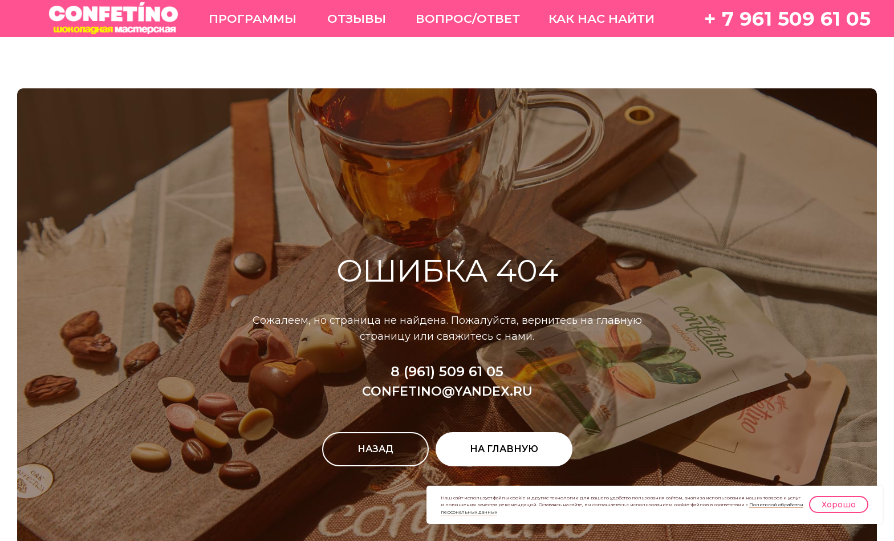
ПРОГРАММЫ (252, 18)
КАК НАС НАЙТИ (601, 18)
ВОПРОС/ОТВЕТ (468, 18)
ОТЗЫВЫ (356, 18)
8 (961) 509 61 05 (447, 371)
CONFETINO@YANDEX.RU (447, 391)
